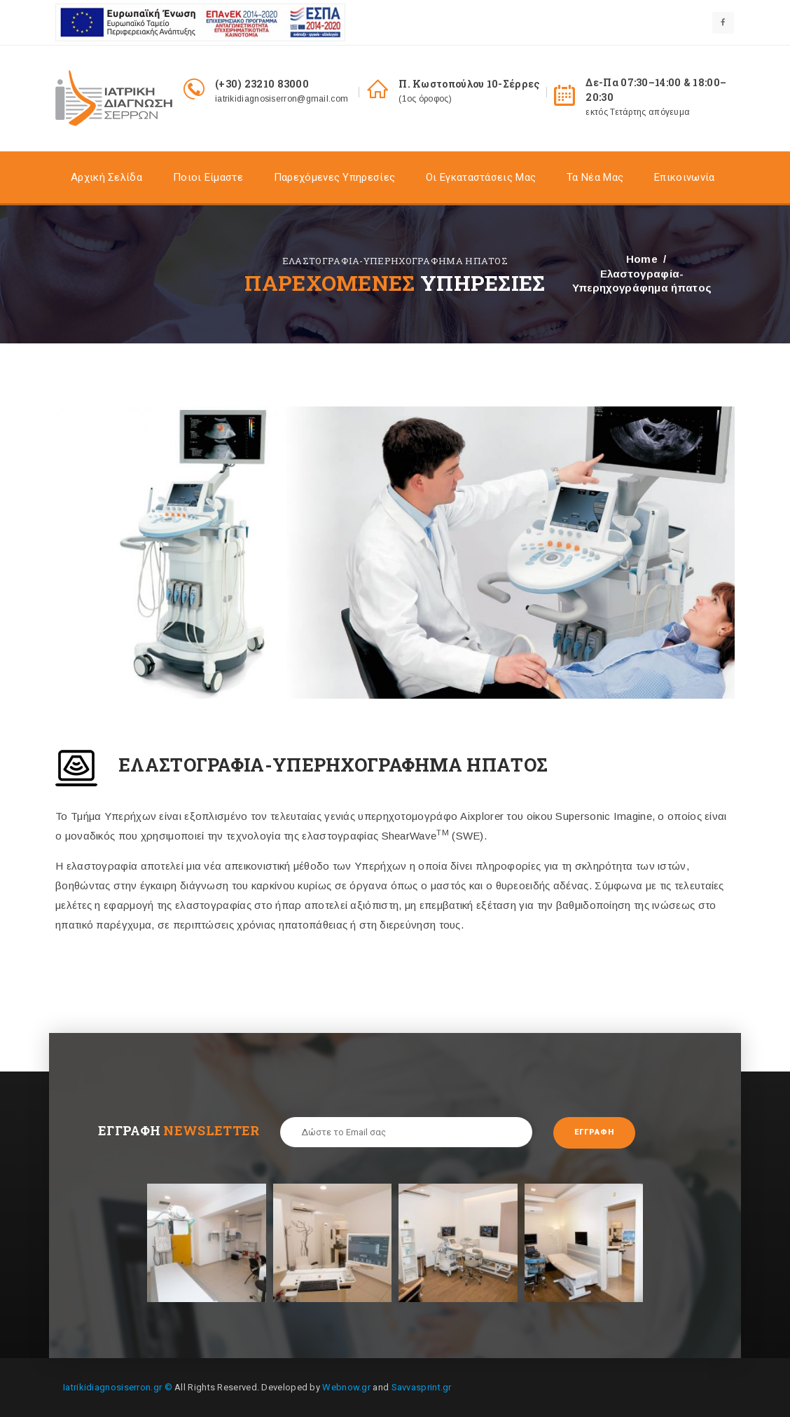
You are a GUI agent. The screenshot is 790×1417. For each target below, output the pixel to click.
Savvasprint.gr (421, 1387)
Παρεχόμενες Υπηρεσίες (334, 177)
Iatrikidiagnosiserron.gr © (117, 1387)
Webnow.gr (346, 1387)
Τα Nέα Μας (595, 177)
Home (642, 259)
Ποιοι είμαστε (208, 177)
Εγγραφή (594, 1132)
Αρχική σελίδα (106, 177)
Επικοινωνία (684, 177)
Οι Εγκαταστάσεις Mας (481, 177)
